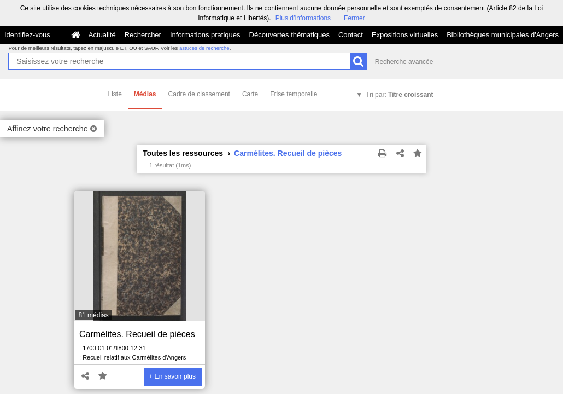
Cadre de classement (199, 94)
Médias (145, 94)
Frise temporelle (293, 94)
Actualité (102, 35)
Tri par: (399, 95)
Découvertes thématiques (289, 35)
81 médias (93, 315)
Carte (250, 94)
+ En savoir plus (172, 376)
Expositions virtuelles (405, 35)
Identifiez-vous (27, 35)
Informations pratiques (205, 35)
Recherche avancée (404, 62)
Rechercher (143, 35)
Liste (115, 94)
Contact (350, 35)
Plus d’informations (303, 18)
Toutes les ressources (183, 153)
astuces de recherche (204, 48)
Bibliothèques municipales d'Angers (503, 35)
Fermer (354, 18)
